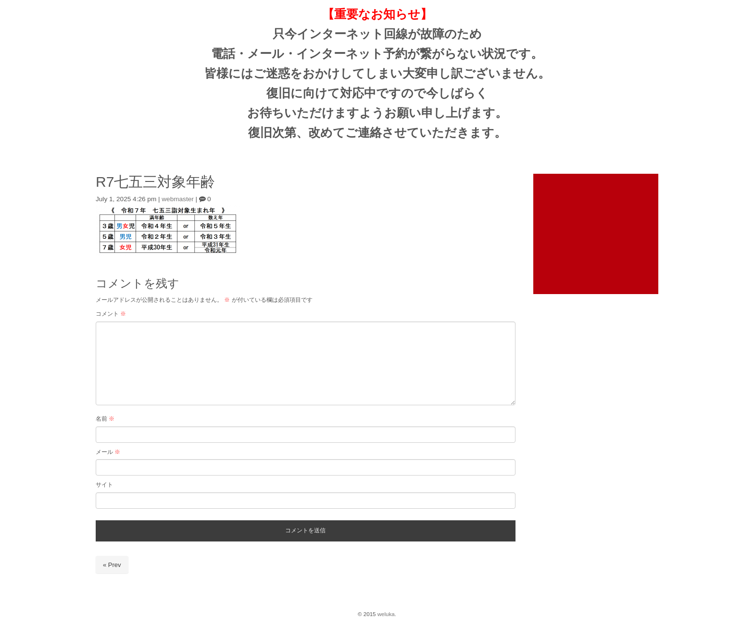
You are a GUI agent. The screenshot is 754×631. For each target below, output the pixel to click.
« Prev (112, 564)
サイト (104, 484)
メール (108, 452)
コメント (111, 313)
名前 (105, 418)
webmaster (177, 199)
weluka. (386, 614)
